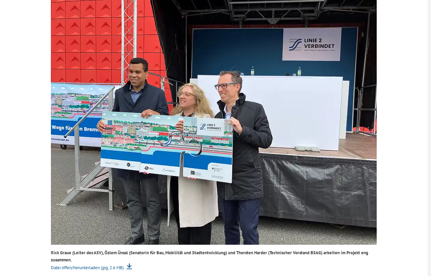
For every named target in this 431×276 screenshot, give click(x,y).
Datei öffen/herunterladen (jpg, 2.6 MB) (88, 268)
